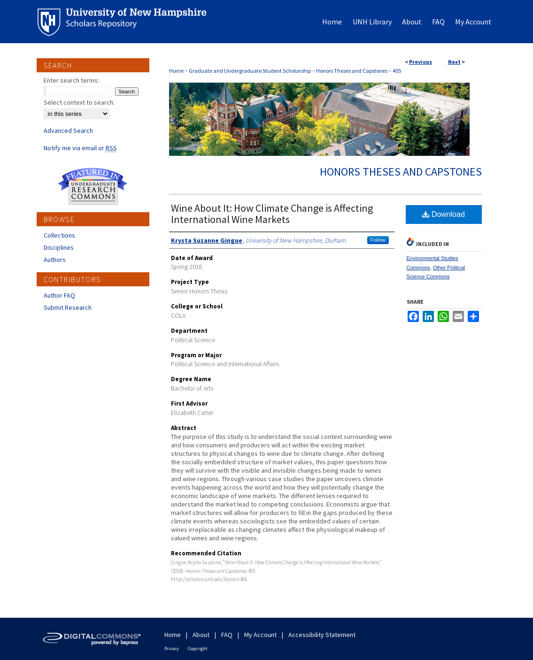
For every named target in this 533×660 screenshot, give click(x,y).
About (201, 634)
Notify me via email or (80, 148)
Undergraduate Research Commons (93, 186)
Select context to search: (79, 102)
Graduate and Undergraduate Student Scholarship (250, 70)
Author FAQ (59, 295)
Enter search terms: (71, 80)
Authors (55, 259)
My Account (260, 634)
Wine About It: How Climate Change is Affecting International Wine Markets (272, 213)
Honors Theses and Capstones (351, 70)
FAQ (226, 634)
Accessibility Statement (321, 634)
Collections (59, 235)
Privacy (171, 648)
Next (454, 61)
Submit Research (68, 307)
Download (443, 214)
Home (176, 70)
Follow (378, 240)
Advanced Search (68, 130)
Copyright (198, 648)
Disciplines (59, 247)
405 (397, 70)
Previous (420, 61)
